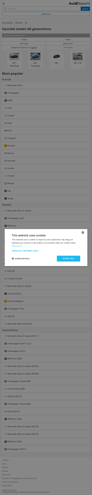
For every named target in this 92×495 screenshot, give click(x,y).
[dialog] (46, 247)
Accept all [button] (68, 258)
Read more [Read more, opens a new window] (17, 246)
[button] (46, 251)
